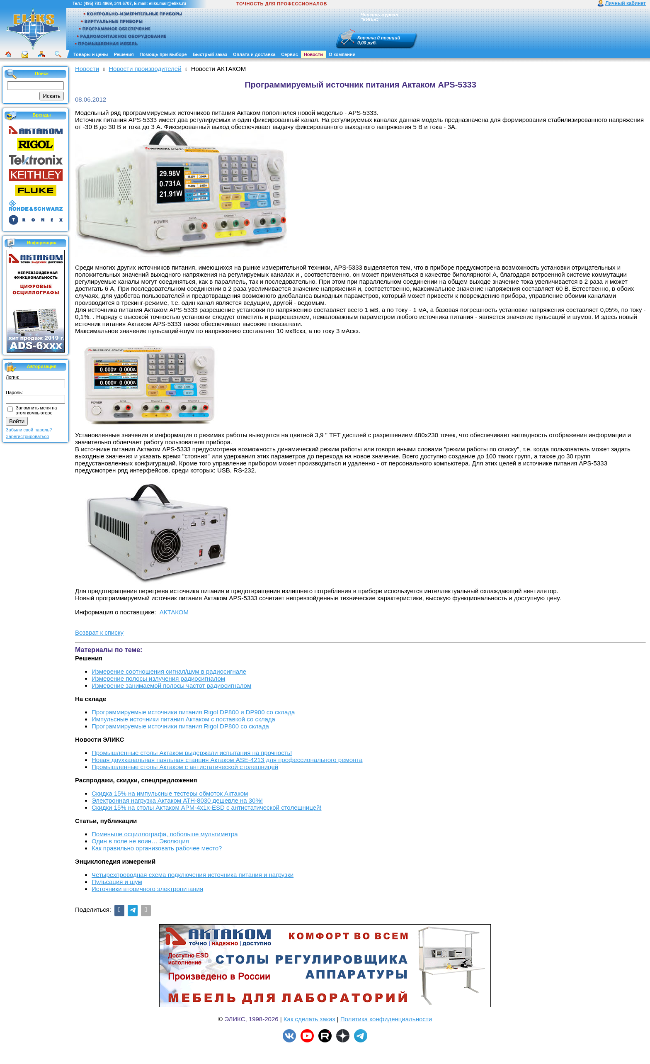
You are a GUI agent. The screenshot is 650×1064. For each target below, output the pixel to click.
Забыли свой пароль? (29, 429)
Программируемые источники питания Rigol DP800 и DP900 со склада (193, 712)
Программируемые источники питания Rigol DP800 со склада (180, 726)
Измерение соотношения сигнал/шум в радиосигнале (169, 671)
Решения (123, 54)
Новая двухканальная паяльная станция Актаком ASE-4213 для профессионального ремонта (227, 759)
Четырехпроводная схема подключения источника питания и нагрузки (192, 874)
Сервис (289, 54)
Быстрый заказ (210, 54)
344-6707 (122, 3)
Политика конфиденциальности (386, 1019)
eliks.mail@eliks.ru (167, 3)
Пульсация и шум (117, 881)
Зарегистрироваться (27, 436)
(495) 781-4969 (97, 3)
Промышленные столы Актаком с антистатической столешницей (185, 766)
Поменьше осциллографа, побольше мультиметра (165, 834)
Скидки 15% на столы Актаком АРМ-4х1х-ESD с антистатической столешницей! (207, 807)
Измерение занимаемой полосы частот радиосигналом (171, 685)
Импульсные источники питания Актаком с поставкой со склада (183, 719)
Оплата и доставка (254, 54)
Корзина (366, 37)
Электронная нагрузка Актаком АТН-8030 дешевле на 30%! (177, 800)
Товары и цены (90, 54)
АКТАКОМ (174, 612)
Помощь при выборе (163, 54)
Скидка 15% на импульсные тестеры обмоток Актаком (170, 793)
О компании (342, 54)
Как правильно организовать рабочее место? (157, 848)
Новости (313, 54)
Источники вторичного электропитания (147, 888)
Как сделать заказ (309, 1019)
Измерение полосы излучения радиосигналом (158, 678)
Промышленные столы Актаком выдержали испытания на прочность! (192, 752)
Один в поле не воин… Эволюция (140, 841)
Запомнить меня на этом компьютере (36, 410)
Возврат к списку (99, 632)
